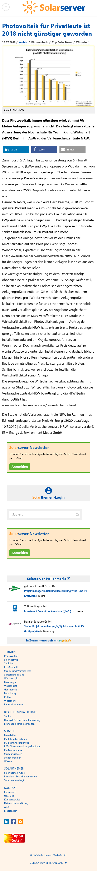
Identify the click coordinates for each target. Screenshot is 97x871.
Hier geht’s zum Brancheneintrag (22, 720)
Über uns (9, 796)
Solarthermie (11, 659)
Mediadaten (10, 810)
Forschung (10, 693)
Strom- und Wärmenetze (17, 671)
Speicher (9, 663)
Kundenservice (12, 799)
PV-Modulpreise (13, 750)
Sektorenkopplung (14, 674)
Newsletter (10, 735)
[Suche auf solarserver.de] (77, 515)
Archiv (23, 42)
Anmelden (19, 466)
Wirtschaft (82, 42)
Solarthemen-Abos (14, 772)
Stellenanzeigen (12, 757)
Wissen (8, 761)
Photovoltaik (39, 42)
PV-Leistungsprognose (16, 742)
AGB (6, 807)
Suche (7, 716)
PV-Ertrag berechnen (15, 739)
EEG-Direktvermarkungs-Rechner (22, 746)
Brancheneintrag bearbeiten (19, 724)
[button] (16, 149)
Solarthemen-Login (14, 780)
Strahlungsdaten (13, 754)
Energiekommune (13, 704)
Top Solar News (62, 42)
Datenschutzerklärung (16, 803)
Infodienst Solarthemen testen (20, 776)
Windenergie (11, 678)
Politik (7, 697)
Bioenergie (10, 682)
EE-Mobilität (11, 667)
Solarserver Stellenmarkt (48, 579)
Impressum (10, 792)
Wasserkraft (10, 686)
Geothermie (10, 689)
